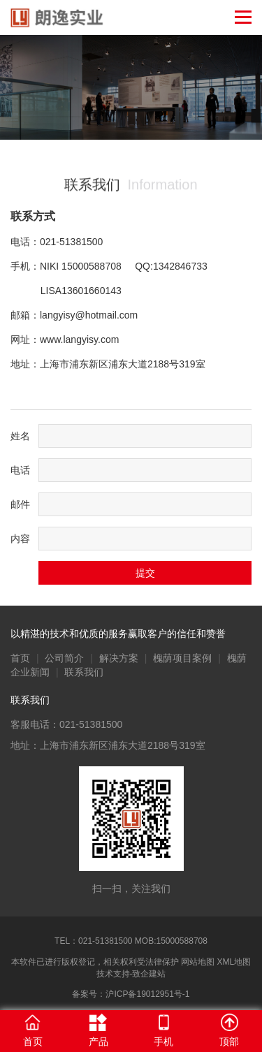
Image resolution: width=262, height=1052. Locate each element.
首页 (20, 658)
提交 (145, 572)
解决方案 (118, 658)
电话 (20, 470)
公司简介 (64, 658)
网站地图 (197, 962)
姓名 (20, 435)
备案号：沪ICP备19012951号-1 (130, 994)
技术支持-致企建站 (131, 974)
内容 (20, 538)
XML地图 (234, 962)
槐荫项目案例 (182, 658)
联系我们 (83, 672)
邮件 (20, 504)
